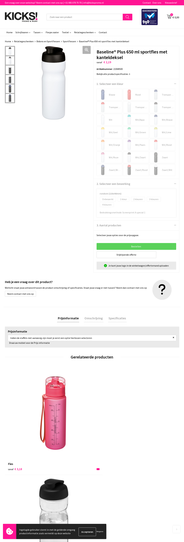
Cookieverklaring (147, 469)
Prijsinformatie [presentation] (69, 318)
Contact (147, 2)
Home (9, 32)
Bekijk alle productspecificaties (113, 73)
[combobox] (85, 17)
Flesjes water (52, 32)
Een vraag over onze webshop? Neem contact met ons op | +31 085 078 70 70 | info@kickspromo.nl (54, 2)
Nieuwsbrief (171, 2)
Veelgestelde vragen (62, 469)
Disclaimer (144, 474)
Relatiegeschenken (84, 32)
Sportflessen (69, 41)
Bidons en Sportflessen (48, 41)
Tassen (36, 32)
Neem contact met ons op (20, 293)
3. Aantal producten (109, 225)
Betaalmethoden (104, 469)
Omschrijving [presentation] (93, 318)
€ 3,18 (15, 415)
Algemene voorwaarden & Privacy (155, 465)
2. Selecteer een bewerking (113, 183)
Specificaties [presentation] (116, 318)
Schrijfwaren (22, 32)
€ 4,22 (59, 419)
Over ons (156, 2)
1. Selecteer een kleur (110, 83)
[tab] (69, 318)
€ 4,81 (102, 419)
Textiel (65, 32)
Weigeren (99, 532)
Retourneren (102, 474)
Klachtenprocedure (62, 478)
